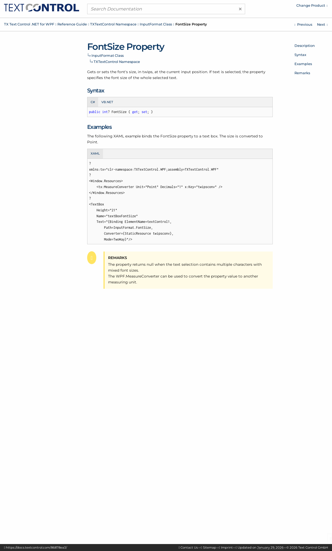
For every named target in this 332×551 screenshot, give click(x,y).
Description (304, 45)
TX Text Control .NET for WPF (29, 24)
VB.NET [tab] (107, 102)
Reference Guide (72, 24)
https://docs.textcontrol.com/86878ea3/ (36, 547)
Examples (303, 64)
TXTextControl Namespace (113, 24)
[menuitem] (282, 7)
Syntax (300, 55)
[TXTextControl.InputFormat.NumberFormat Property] (303, 24)
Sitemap (209, 547)
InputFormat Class (156, 24)
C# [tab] (93, 102)
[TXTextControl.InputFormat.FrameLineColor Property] (322, 24)
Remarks (302, 73)
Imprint (227, 547)
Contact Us (189, 547)
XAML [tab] (95, 153)
